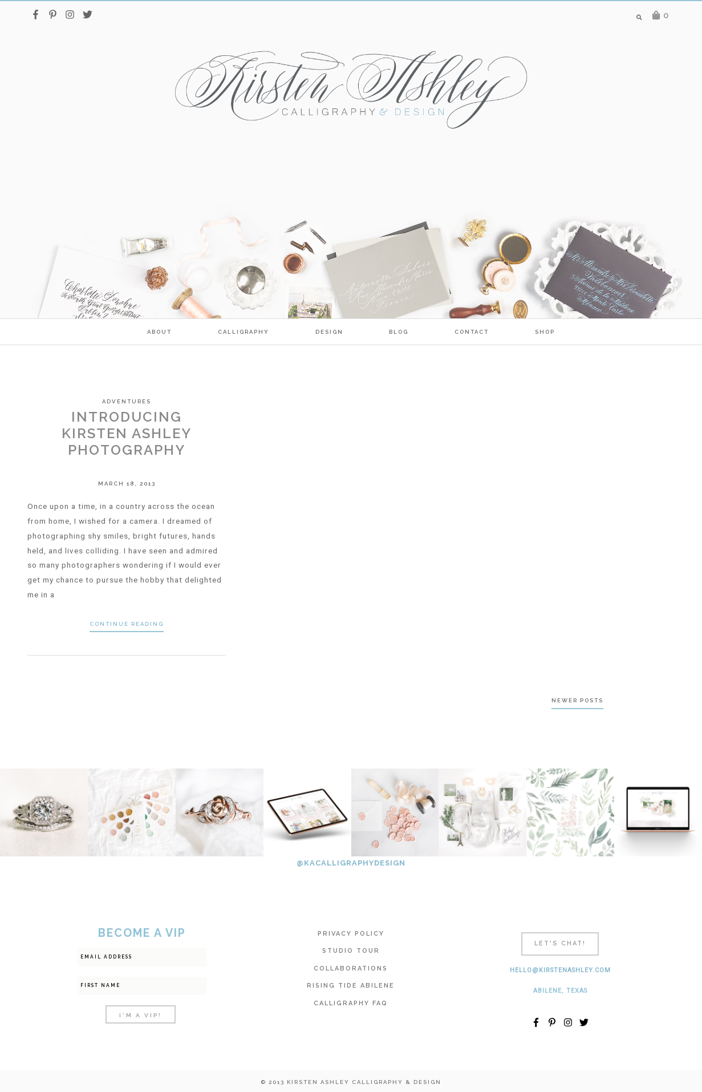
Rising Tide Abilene (351, 985)
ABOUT (159, 332)
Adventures (126, 401)
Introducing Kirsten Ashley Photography (127, 433)
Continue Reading (127, 624)
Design (329, 332)
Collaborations (351, 968)
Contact (472, 332)
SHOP (545, 332)
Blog (398, 332)
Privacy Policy (351, 933)
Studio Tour (351, 951)
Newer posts (577, 700)
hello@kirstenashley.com (560, 970)
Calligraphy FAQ (351, 1003)
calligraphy (243, 332)
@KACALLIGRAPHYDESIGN (351, 863)
